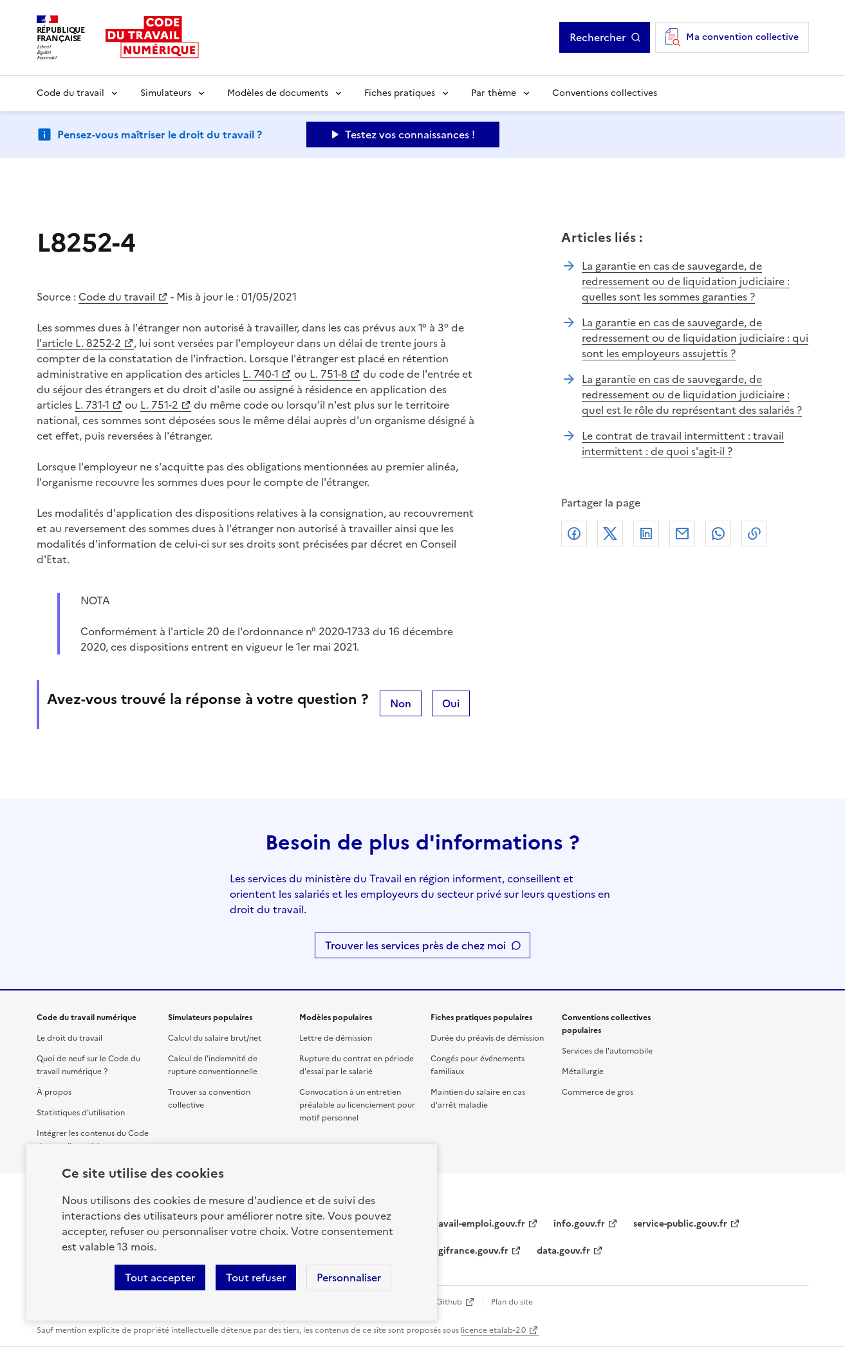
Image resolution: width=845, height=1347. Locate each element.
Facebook (574, 533)
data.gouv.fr (563, 1251)
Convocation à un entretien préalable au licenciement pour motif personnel (357, 1105)
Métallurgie (583, 1071)
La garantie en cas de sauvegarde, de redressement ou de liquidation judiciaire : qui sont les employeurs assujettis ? (695, 338)
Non (400, 703)
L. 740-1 (261, 374)
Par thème (493, 93)
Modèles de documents (277, 93)
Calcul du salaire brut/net (214, 1038)
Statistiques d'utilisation (81, 1113)
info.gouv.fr (579, 1224)
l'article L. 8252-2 (79, 343)
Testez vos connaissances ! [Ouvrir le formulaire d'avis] (410, 134)
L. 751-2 (159, 405)
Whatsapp (718, 533)
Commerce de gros (597, 1092)
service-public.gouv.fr (680, 1224)
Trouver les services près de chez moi (415, 945)
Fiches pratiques (399, 93)
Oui (451, 703)
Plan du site (512, 1302)
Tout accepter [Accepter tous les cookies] (160, 1277)
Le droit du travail (69, 1038)
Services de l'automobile (607, 1051)
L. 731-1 (92, 405)
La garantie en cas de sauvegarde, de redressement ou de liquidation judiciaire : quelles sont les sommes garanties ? (686, 281)
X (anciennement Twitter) (610, 533)
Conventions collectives (604, 93)
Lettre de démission (335, 1038)
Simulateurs (165, 93)
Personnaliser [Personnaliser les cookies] (349, 1277)
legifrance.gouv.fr (469, 1251)
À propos (54, 1092)
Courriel (682, 533)
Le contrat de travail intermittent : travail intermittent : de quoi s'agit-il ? (683, 443)
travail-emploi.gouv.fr (478, 1224)
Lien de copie (754, 533)
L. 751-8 (329, 374)
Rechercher (598, 37)
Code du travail (70, 93)
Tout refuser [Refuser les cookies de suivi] (256, 1277)
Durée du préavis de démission (487, 1038)
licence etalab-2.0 (493, 1330)
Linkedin (646, 533)
